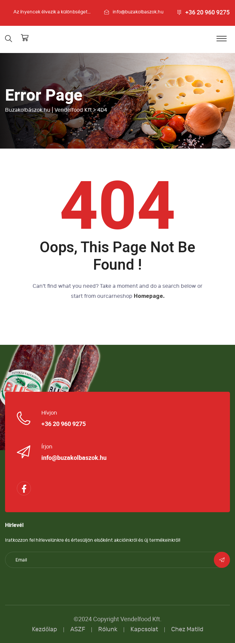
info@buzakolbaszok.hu (138, 12)
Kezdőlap (44, 629)
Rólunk (107, 629)
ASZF (77, 629)
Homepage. (149, 296)
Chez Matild (187, 629)
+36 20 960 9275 (207, 12)
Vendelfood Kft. (141, 619)
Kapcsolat (144, 629)
